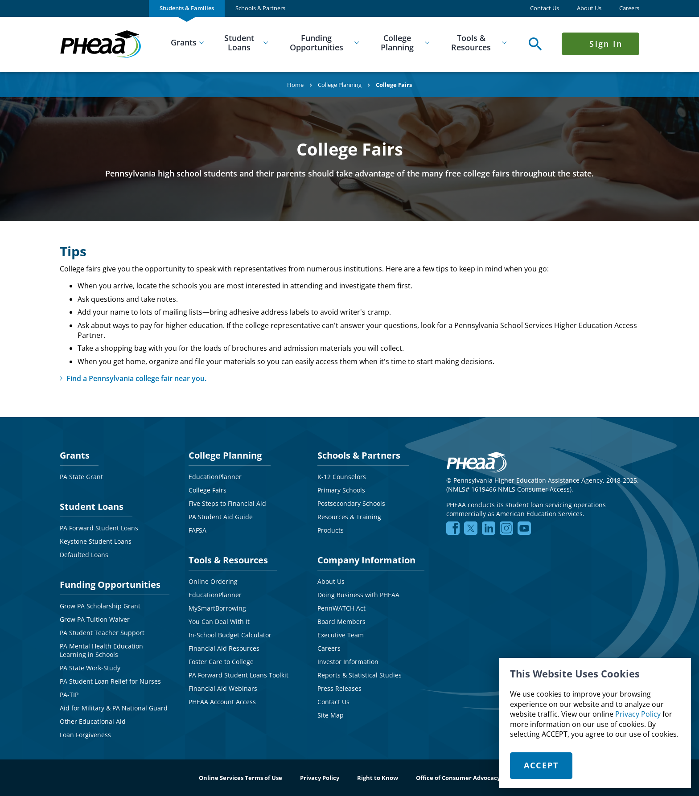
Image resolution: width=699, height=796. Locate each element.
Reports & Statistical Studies (359, 675)
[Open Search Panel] (533, 44)
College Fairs (207, 490)
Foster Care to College (221, 661)
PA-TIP (69, 694)
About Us (589, 8)
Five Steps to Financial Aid (227, 503)
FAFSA (197, 530)
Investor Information (347, 661)
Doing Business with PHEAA (358, 595)
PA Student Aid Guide (221, 517)
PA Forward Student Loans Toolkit (238, 675)
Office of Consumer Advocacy (458, 778)
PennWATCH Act (341, 608)
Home (295, 85)
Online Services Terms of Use (240, 778)
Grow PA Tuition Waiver (95, 619)
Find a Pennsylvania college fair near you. (136, 378)
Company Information (366, 560)
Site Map (330, 715)
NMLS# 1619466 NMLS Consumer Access (509, 489)
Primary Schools (341, 490)
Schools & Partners (260, 8)
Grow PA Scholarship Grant (100, 606)
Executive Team (340, 635)
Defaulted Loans (84, 554)
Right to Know (377, 778)
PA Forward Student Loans (99, 528)
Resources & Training (349, 517)
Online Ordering (213, 581)
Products (330, 530)
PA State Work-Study (90, 668)
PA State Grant (81, 476)
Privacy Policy (638, 714)
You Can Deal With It (219, 621)
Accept (541, 765)
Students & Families (187, 8)
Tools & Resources (471, 43)
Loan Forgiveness (85, 734)
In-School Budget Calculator (230, 635)
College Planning (397, 43)
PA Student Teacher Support (102, 632)
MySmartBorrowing (217, 608)
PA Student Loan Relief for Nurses (110, 681)
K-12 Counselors (341, 476)
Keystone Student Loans (96, 541)
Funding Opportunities (316, 43)
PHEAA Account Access (222, 702)
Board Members (341, 621)
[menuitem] (187, 8)
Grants (184, 42)
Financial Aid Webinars (223, 688)
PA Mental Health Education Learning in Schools (101, 650)
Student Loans (239, 43)
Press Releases (339, 688)
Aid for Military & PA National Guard (114, 708)
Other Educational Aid (93, 721)
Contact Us (544, 8)
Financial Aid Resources (224, 648)
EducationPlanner (215, 476)
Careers (629, 8)
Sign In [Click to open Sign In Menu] (605, 43)
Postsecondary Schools (351, 503)
